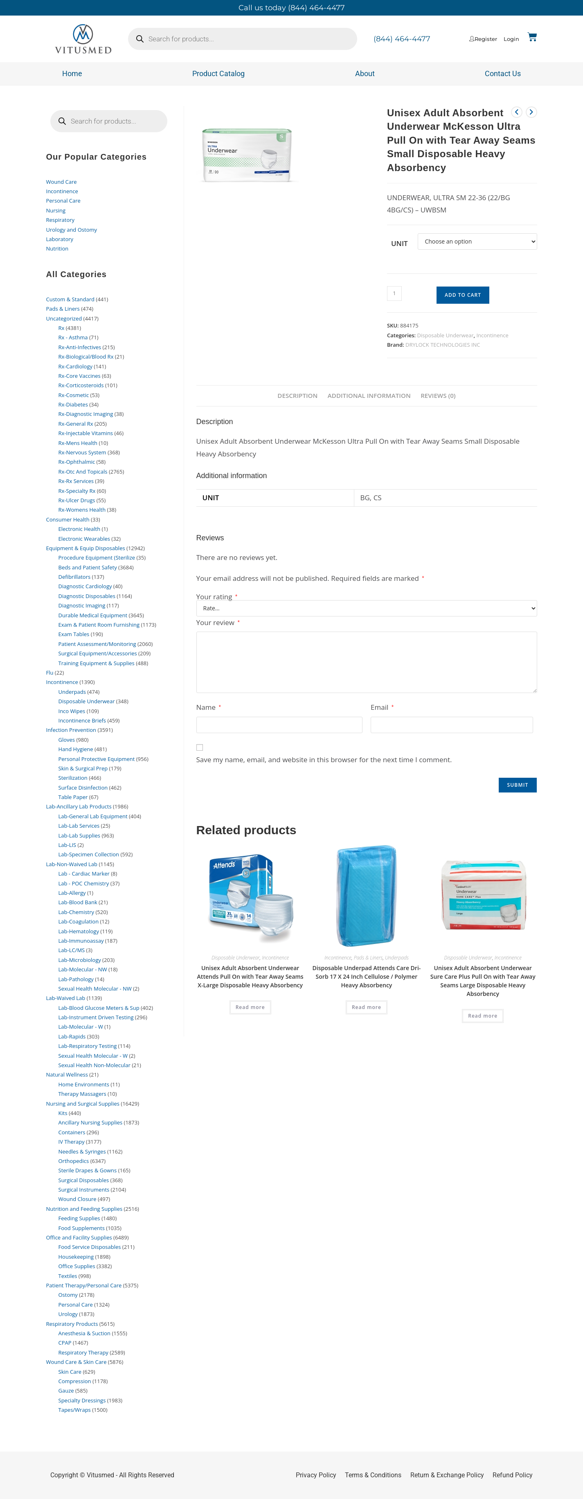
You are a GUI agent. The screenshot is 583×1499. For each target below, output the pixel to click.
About (365, 73)
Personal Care (63, 200)
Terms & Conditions (373, 1475)
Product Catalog (218, 73)
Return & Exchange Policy (447, 1475)
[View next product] (531, 112)
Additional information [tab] (369, 395)
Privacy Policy (316, 1475)
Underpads (397, 957)
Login (511, 39)
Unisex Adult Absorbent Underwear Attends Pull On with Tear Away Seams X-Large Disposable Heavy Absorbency (250, 976)
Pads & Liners (368, 957)
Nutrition (57, 248)
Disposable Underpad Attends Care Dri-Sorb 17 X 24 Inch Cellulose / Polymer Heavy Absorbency (367, 976)
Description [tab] (297, 395)
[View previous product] (516, 112)
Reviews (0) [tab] (438, 395)
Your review (218, 622)
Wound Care (61, 181)
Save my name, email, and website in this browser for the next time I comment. (324, 760)
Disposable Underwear (445, 335)
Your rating (217, 596)
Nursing (56, 210)
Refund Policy (513, 1475)
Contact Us (503, 73)
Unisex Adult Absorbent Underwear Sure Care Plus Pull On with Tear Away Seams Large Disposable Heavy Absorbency (483, 981)
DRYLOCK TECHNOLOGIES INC (442, 344)
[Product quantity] (394, 293)
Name (208, 707)
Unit (399, 243)
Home (72, 73)
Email (382, 707)
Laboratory (60, 239)
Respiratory (60, 219)
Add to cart (463, 294)
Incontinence (492, 335)
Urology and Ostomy (71, 229)
